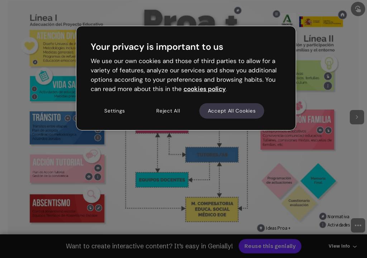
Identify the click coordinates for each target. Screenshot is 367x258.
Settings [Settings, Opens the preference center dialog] (114, 111)
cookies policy (205, 89)
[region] (186, 78)
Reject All (168, 111)
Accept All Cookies (232, 111)
